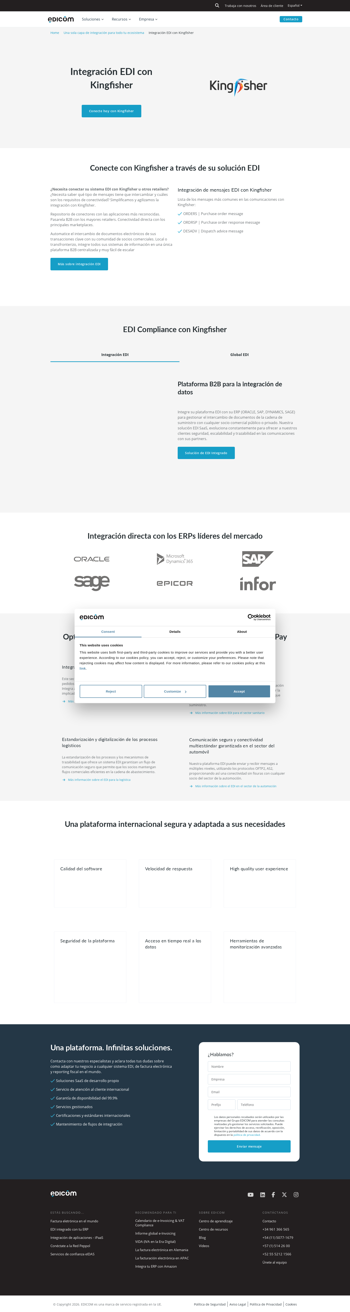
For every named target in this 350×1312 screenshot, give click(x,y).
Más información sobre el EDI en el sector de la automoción (237, 774)
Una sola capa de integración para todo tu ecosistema (104, 33)
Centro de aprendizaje (216, 1221)
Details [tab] (175, 631)
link (83, 668)
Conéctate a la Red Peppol (70, 1246)
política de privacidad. (246, 1135)
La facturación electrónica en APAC (162, 1258)
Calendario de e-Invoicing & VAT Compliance (159, 1222)
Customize (175, 691)
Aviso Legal (237, 1304)
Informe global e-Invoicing (155, 1233)
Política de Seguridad (210, 1304)
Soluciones (91, 19)
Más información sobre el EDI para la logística (105, 769)
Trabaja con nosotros (240, 6)
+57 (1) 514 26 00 (276, 1246)
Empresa (146, 19)
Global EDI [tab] (239, 354)
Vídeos (204, 1246)
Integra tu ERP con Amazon (156, 1266)
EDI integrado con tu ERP (69, 1229)
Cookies (291, 1304)
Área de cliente (272, 6)
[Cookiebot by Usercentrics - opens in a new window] (251, 617)
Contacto (290, 19)
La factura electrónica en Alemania (161, 1250)
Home (54, 33)
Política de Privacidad (266, 1304)
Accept (239, 691)
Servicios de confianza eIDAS (72, 1254)
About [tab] (242, 631)
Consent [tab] (108, 631)
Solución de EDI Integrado (206, 453)
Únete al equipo (274, 1262)
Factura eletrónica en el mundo (74, 1221)
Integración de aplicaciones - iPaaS (76, 1237)
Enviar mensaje (249, 1146)
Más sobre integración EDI (79, 264)
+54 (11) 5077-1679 (277, 1237)
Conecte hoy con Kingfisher (111, 111)
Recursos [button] (119, 19)
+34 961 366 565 (275, 1229)
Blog (202, 1237)
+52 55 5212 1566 (276, 1254)
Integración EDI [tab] (115, 354)
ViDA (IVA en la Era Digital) (155, 1241)
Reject (111, 691)
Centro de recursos (213, 1229)
